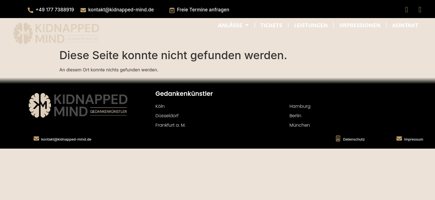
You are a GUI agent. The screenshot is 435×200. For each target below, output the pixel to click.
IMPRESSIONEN (359, 25)
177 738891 (58, 9)
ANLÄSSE (233, 25)
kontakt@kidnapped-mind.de (121, 9)
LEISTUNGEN (311, 25)
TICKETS (271, 25)
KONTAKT (405, 25)
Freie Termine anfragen (203, 9)
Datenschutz (354, 139)
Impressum (413, 139)
